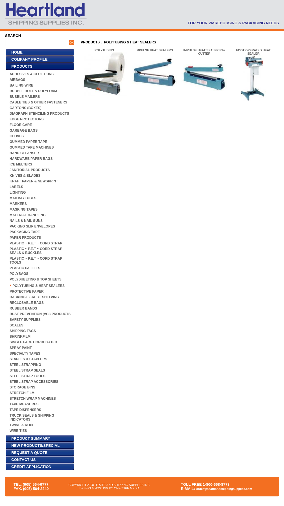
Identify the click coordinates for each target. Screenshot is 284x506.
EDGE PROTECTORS (26, 119)
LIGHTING (18, 193)
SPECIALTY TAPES (25, 353)
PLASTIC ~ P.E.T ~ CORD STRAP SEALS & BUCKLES (36, 251)
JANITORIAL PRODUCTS (30, 170)
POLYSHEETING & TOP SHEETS (36, 279)
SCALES (16, 325)
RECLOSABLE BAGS (27, 303)
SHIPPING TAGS (23, 331)
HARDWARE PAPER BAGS (31, 159)
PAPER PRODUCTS (25, 238)
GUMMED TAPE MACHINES (32, 147)
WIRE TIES (18, 431)
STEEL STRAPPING (25, 365)
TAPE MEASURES (24, 404)
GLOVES (17, 136)
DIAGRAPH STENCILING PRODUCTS (39, 114)
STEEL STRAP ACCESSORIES (34, 382)
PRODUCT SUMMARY (30, 438)
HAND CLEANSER (24, 153)
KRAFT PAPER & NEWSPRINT (34, 181)
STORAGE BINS (22, 387)
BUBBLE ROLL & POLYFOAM (33, 91)
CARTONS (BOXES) (25, 108)
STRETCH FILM (22, 393)
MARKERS (18, 204)
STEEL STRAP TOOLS (27, 376)
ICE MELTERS (21, 164)
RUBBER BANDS (23, 308)
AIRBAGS (17, 80)
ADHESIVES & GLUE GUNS (32, 74)
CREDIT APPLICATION (31, 467)
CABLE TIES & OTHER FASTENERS (38, 102)
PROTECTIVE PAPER (26, 291)
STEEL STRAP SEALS (27, 370)
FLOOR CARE (21, 125)
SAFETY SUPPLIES (25, 320)
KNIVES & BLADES (25, 176)
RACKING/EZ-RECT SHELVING (34, 297)
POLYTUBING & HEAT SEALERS (38, 286)
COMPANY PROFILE (29, 59)
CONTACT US (23, 460)
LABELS (16, 187)
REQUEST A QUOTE (29, 452)
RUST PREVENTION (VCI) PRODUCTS (40, 314)
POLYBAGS (19, 274)
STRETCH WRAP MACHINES (33, 399)
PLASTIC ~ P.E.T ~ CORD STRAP (36, 243)
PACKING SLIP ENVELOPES (32, 226)
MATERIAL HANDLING (28, 215)
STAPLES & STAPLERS (28, 359)
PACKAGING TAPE (25, 232)
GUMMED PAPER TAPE (28, 142)
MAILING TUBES (23, 198)
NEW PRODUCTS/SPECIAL (35, 445)
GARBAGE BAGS (24, 130)
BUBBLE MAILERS (25, 97)
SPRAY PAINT (21, 348)
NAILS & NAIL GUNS (26, 221)
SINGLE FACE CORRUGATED (33, 342)
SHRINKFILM (20, 337)
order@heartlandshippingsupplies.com (224, 488)
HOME (17, 52)
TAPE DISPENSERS (25, 410)
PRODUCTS (21, 66)
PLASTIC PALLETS (25, 268)
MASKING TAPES (24, 209)
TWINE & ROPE (22, 425)
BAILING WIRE (21, 85)
